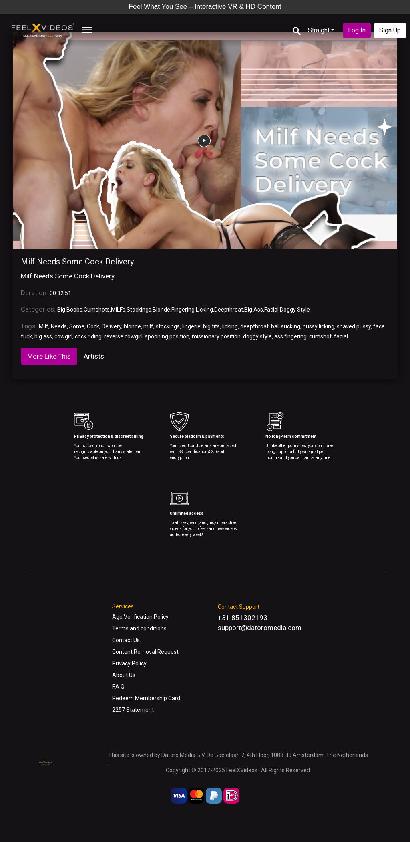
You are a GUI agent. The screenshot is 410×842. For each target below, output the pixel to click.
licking (230, 326)
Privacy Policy (129, 663)
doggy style (257, 336)
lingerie (191, 326)
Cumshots (97, 309)
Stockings (139, 309)
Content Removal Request (145, 652)
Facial (271, 309)
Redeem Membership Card (146, 698)
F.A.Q (118, 686)
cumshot (320, 336)
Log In (357, 30)
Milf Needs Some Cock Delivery (77, 261)
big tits (211, 326)
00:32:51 (60, 293)
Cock (93, 326)
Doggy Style (295, 309)
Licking (204, 309)
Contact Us (126, 640)
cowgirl (63, 336)
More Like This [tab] (49, 356)
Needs (59, 326)
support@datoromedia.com (259, 628)
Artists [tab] (94, 356)
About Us (123, 675)
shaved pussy (354, 326)
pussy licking (318, 326)
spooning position (167, 336)
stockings (168, 326)
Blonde (161, 309)
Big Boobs (69, 309)
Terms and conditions (139, 628)
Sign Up (390, 30)
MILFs (118, 309)
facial (341, 336)
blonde (132, 326)
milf (148, 326)
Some (76, 326)
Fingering (183, 309)
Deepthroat (228, 309)
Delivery (111, 326)
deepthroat (254, 326)
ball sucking (285, 326)
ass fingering (290, 336)
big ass (43, 336)
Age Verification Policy (140, 617)
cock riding (88, 336)
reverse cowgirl (123, 336)
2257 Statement (133, 710)
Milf (43, 326)
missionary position (216, 336)
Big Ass (253, 309)
